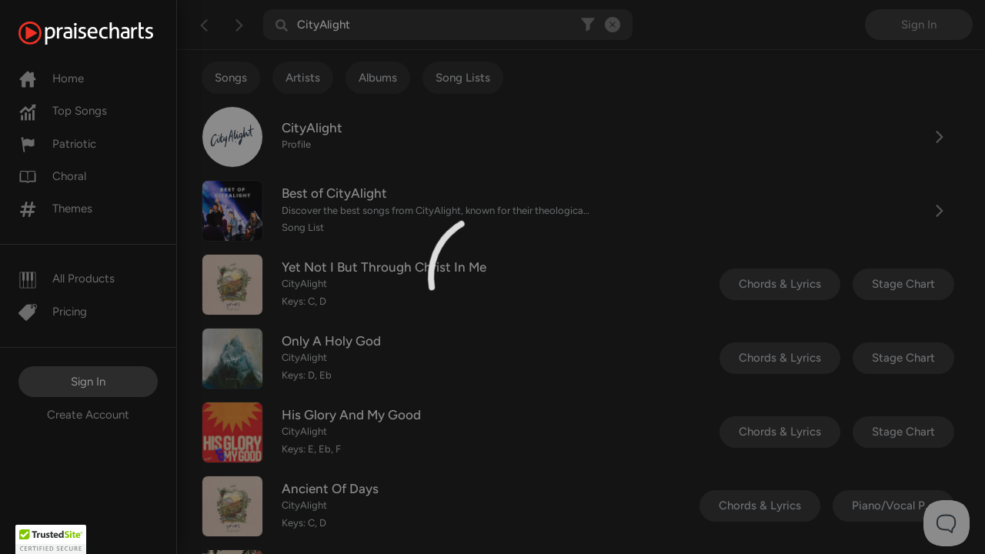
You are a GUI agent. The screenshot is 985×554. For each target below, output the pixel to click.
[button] (50, 539)
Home (51, 78)
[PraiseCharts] (105, 33)
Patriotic (57, 144)
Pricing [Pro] (52, 312)
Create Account (88, 415)
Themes (55, 208)
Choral (52, 176)
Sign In (88, 382)
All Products (66, 278)
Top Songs (62, 111)
